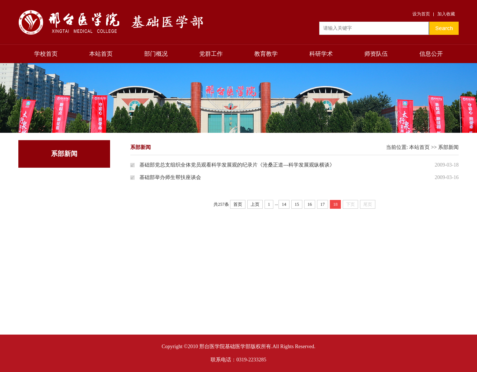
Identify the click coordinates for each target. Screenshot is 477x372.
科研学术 (321, 54)
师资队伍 (376, 54)
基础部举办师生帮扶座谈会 (170, 177)
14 (284, 204)
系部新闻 (448, 147)
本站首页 (101, 54)
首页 (237, 204)
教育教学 (266, 54)
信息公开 (431, 54)
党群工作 (211, 54)
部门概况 (156, 54)
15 (297, 204)
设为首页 (421, 14)
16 (309, 204)
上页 (255, 204)
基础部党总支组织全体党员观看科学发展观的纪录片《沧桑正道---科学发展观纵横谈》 (237, 165)
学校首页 (46, 54)
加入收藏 (446, 14)
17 (322, 204)
